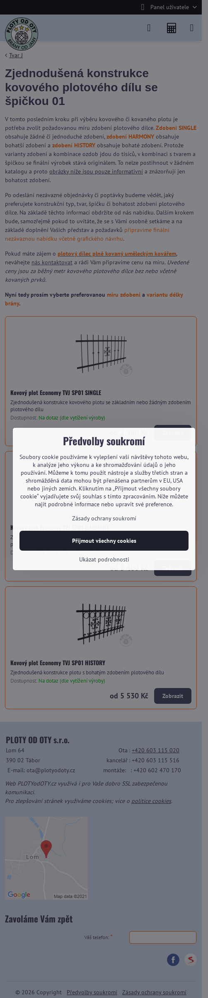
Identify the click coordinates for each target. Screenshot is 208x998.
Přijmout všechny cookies (104, 540)
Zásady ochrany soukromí (104, 518)
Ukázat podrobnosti (104, 559)
